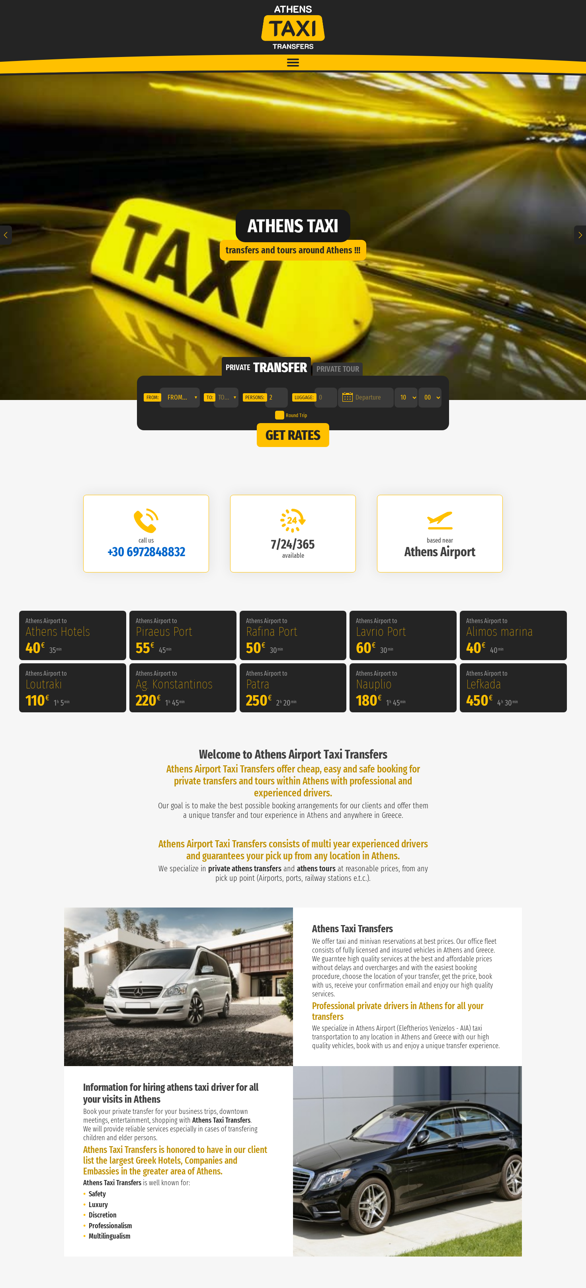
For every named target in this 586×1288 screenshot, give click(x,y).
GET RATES (293, 435)
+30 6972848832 (146, 551)
